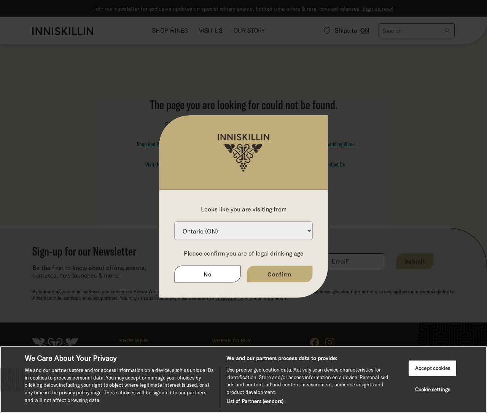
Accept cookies (432, 368)
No (208, 274)
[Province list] (244, 231)
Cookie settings (432, 389)
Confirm (279, 274)
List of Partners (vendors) (254, 401)
